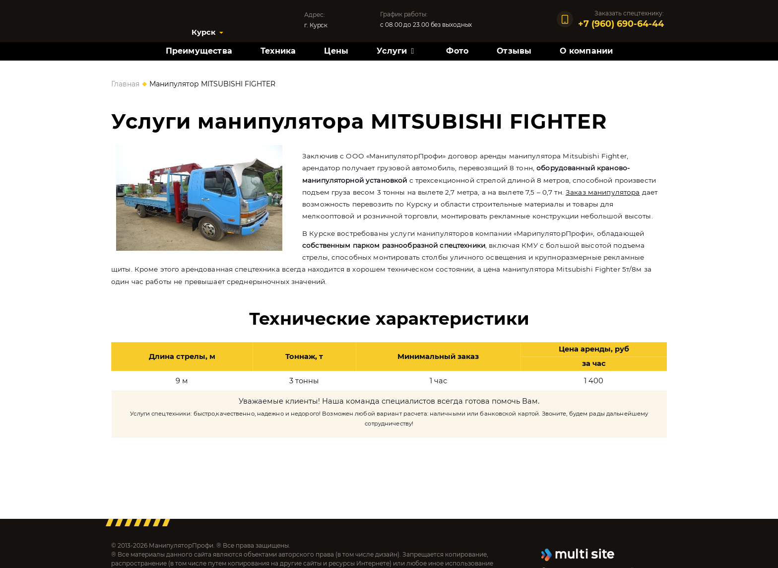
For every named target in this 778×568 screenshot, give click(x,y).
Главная (125, 83)
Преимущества (199, 51)
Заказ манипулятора (603, 192)
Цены (336, 51)
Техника (278, 51)
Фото (457, 51)
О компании (586, 51)
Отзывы (514, 51)
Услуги (392, 51)
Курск (203, 32)
